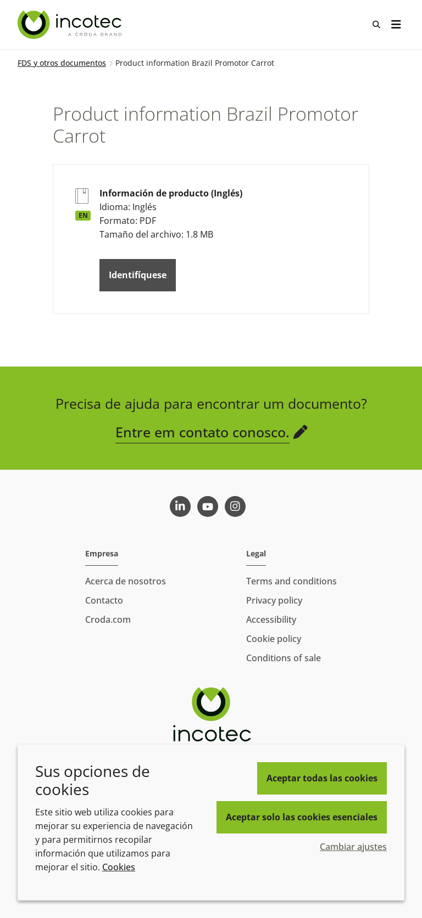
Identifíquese (137, 275)
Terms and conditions (291, 581)
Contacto (104, 600)
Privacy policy (274, 600)
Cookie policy (273, 639)
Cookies (118, 867)
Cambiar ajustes (353, 847)
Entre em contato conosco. (202, 432)
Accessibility (271, 619)
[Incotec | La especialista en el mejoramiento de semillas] (71, 24)
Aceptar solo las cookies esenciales (301, 817)
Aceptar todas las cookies (321, 778)
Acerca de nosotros (125, 581)
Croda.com (108, 619)
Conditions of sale (283, 658)
